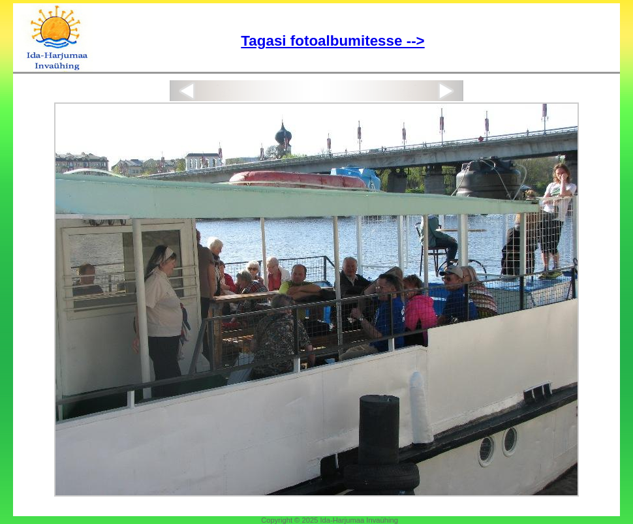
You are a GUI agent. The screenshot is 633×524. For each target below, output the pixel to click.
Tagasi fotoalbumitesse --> (332, 41)
